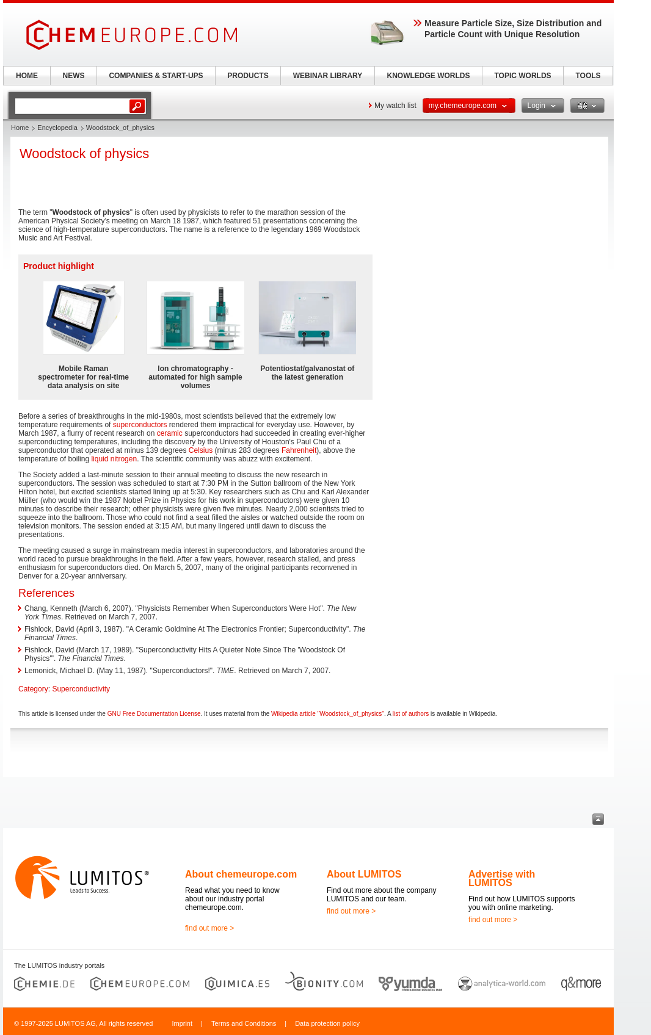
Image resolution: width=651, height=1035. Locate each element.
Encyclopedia (57, 127)
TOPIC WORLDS (522, 75)
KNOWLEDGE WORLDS (428, 75)
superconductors (140, 424)
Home (20, 127)
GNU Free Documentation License (154, 713)
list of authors (411, 713)
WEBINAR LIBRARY (328, 75)
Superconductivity (81, 689)
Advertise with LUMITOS (501, 878)
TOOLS (587, 75)
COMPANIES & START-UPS (156, 75)
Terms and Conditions (243, 1023)
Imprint (182, 1023)
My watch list (395, 105)
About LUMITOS (364, 874)
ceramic (170, 433)
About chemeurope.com (241, 874)
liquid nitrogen (114, 459)
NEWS (74, 75)
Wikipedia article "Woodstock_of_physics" (327, 713)
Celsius (201, 450)
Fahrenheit (299, 450)
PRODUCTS (247, 75)
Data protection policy (327, 1023)
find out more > (209, 928)
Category (33, 689)
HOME (27, 75)
